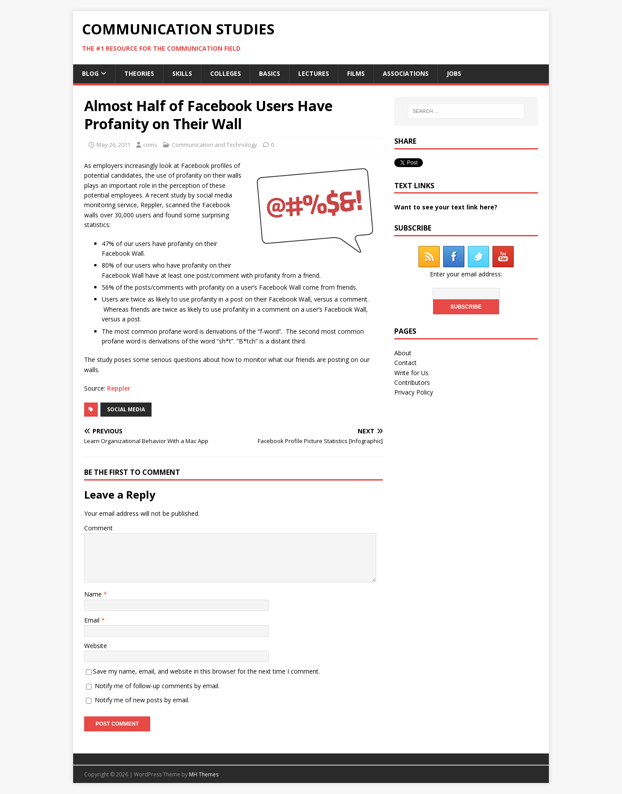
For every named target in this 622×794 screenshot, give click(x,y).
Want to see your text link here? (445, 207)
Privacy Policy (413, 392)
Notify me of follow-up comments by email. (157, 686)
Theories (139, 73)
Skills (182, 73)
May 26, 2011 (113, 145)
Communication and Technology (214, 145)
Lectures (313, 73)
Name (94, 594)
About (402, 353)
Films (356, 73)
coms (150, 145)
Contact (405, 362)
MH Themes (203, 774)
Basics (269, 73)
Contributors (412, 382)
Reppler (118, 388)
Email (92, 620)
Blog (90, 73)
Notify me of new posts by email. (142, 700)
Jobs (454, 73)
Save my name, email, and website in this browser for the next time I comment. (206, 671)
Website (95, 645)
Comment (98, 528)
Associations (406, 73)
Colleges (225, 73)
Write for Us (411, 373)
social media (126, 409)
